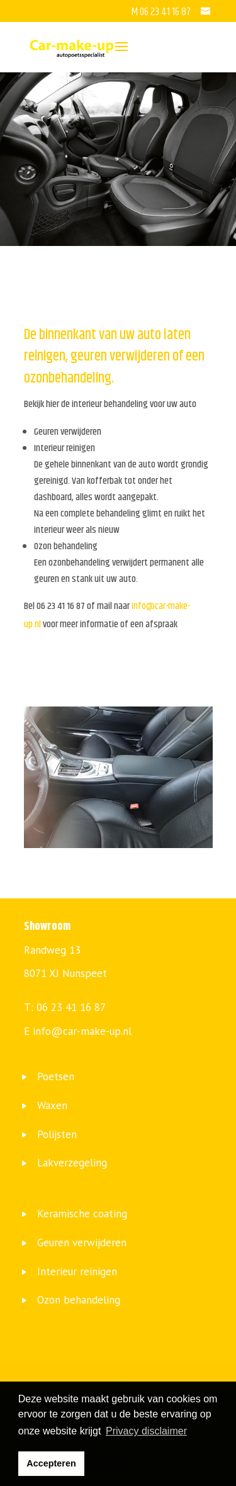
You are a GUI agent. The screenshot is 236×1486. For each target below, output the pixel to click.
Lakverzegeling (72, 1163)
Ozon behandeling (78, 1300)
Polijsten (57, 1134)
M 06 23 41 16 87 (162, 12)
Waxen (52, 1105)
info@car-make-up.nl (82, 1031)
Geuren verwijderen (81, 1242)
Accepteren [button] (51, 1463)
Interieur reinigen (77, 1271)
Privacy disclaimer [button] (146, 1431)
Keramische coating (82, 1214)
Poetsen (55, 1076)
